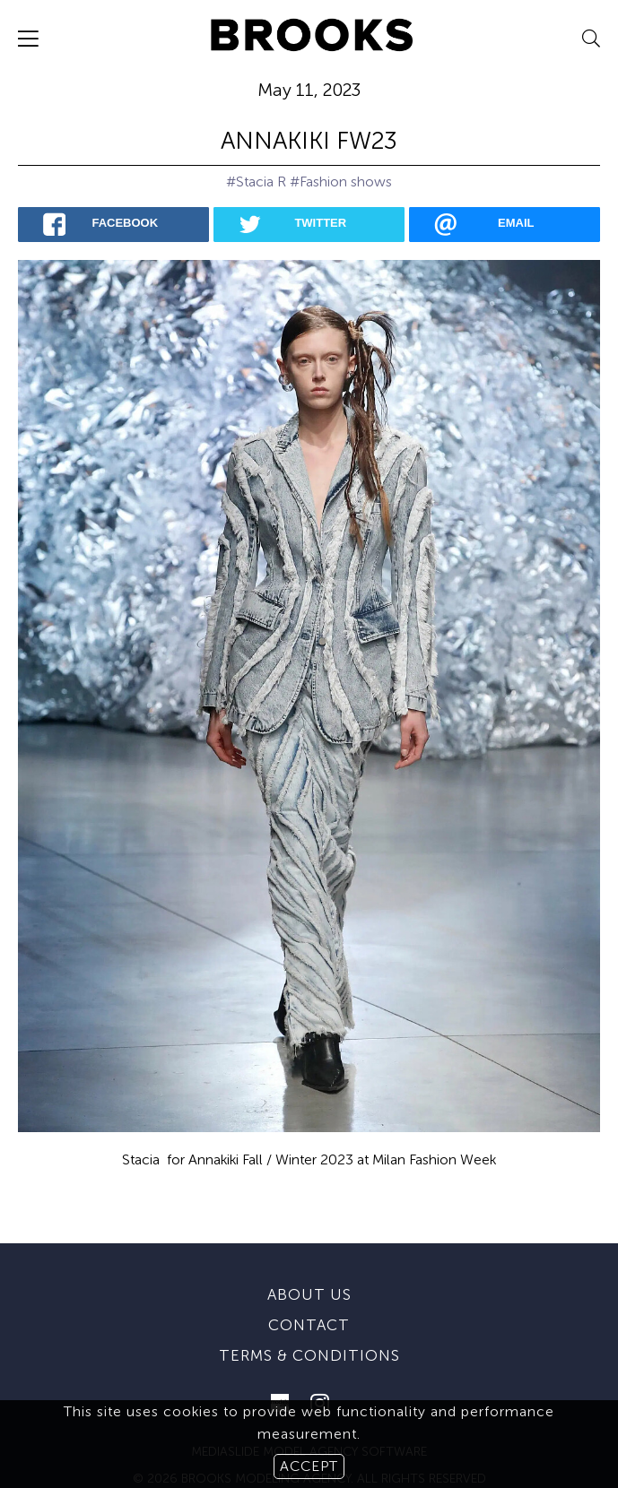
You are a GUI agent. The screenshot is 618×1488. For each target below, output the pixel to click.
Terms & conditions (309, 1315)
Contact (309, 1284)
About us (309, 1254)
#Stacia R (256, 181)
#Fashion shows (341, 181)
